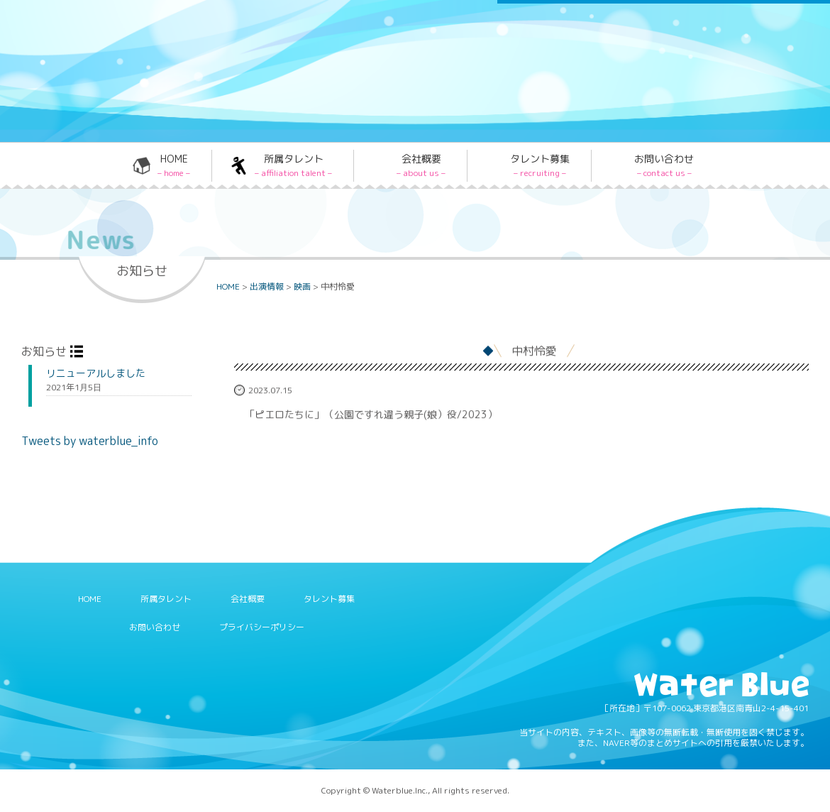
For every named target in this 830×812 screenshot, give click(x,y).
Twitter (538, 38)
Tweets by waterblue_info (89, 441)
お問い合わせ (664, 165)
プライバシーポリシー (261, 627)
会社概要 (421, 165)
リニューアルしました (95, 373)
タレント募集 (540, 165)
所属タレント (293, 165)
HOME (173, 165)
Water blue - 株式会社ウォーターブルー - (127, 105)
